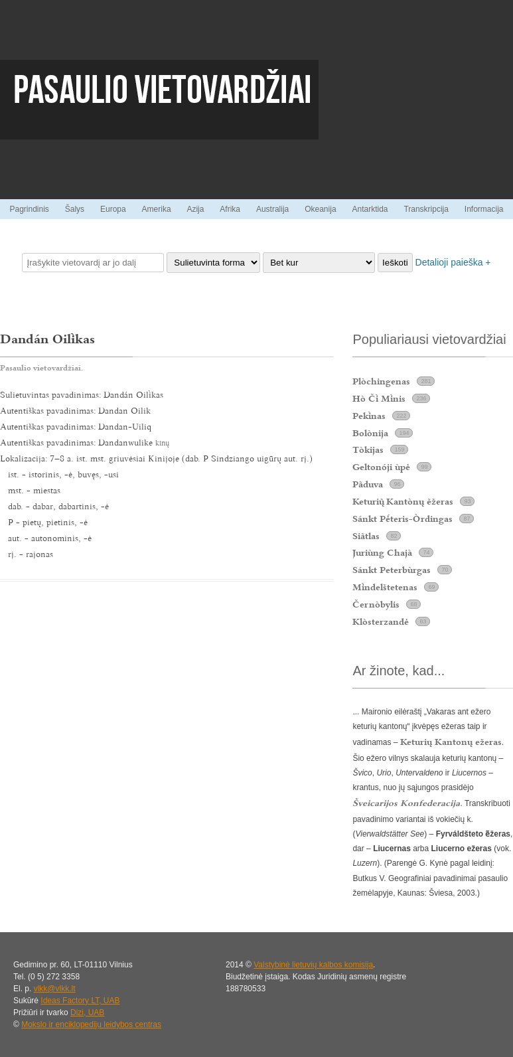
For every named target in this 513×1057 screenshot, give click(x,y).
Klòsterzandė (380, 621)
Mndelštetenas (384, 587)
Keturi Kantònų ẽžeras (402, 501)
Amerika (156, 209)
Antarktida (370, 209)
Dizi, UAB (87, 1012)
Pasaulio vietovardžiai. (41, 368)
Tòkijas (368, 449)
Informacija (484, 209)
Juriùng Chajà (382, 552)
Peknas (369, 416)
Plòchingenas (381, 381)
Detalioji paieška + (453, 262)
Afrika (230, 209)
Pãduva (367, 484)
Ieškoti (395, 263)
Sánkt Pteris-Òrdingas (402, 519)
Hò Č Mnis (378, 398)
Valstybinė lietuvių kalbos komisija (313, 964)
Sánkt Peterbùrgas (391, 570)
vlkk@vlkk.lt (55, 988)
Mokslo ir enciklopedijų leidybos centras (91, 1024)
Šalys (74, 209)
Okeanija (320, 209)
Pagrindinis (28, 209)
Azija (195, 209)
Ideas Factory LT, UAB (79, 1000)
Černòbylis (376, 604)
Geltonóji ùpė (381, 467)
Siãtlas (366, 536)
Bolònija (370, 433)
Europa (113, 209)
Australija (272, 209)
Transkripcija (426, 209)
